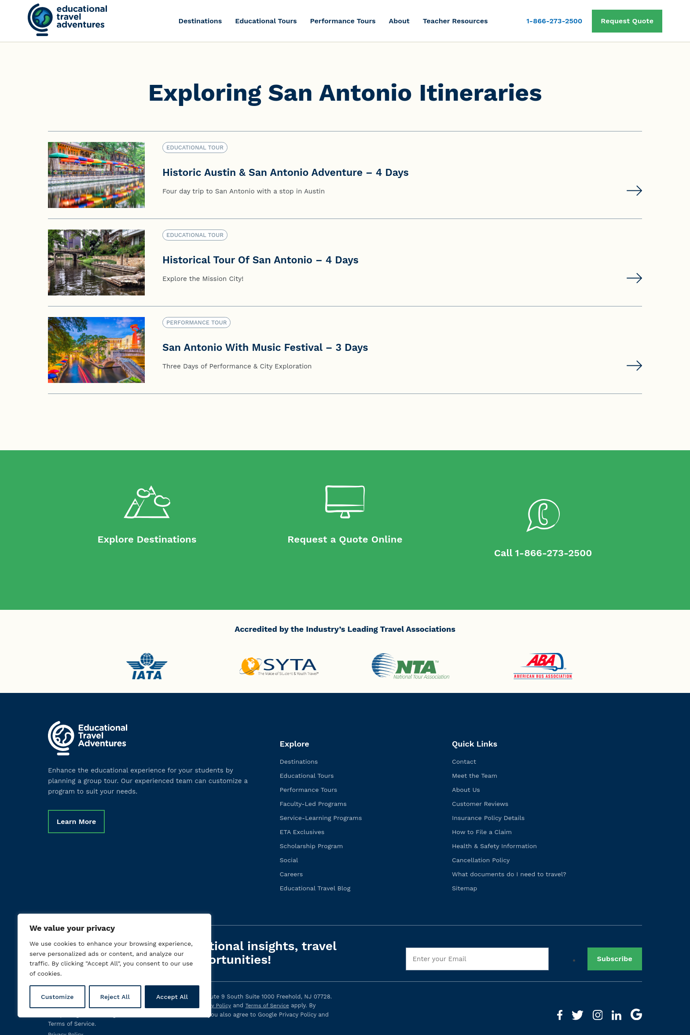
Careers (292, 859)
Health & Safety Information (497, 831)
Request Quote (627, 21)
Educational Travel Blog (317, 873)
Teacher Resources (455, 21)
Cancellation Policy (482, 845)
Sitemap (465, 873)
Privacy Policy (214, 991)
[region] (114, 965)
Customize (57, 996)
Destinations (200, 21)
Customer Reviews (481, 789)
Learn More (78, 807)
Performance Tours (342, 21)
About (399, 21)
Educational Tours (266, 21)
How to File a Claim (483, 817)
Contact (464, 747)
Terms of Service (271, 991)
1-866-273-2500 (554, 21)
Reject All (115, 996)
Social (289, 845)
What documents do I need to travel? (512, 859)
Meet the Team (476, 761)
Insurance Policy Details (490, 803)
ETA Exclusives (303, 817)
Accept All (172, 996)
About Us (466, 775)
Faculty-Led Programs (315, 789)
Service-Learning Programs (323, 803)
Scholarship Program (313, 831)
